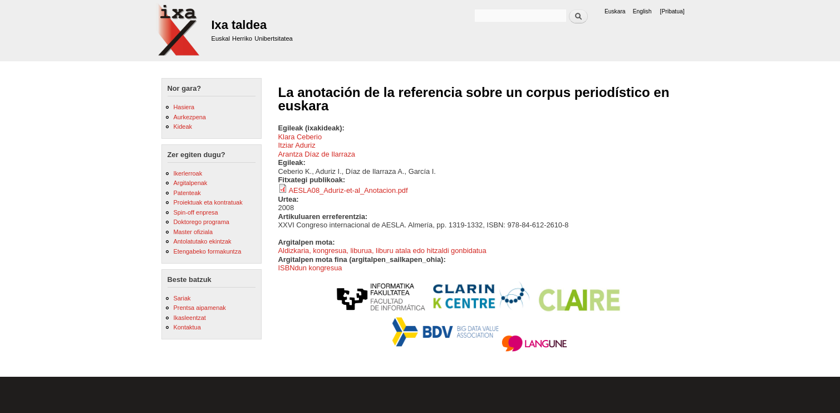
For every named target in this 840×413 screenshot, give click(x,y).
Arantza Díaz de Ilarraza (317, 154)
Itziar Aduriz (297, 145)
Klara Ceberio (300, 137)
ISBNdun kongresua (310, 268)
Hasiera (183, 107)
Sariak (181, 298)
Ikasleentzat (189, 317)
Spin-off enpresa (195, 212)
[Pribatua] (672, 11)
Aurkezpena (189, 117)
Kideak (182, 126)
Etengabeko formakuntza (207, 251)
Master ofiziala (193, 232)
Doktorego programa (201, 221)
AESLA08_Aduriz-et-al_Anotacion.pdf (347, 190)
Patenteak (186, 193)
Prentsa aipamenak (199, 307)
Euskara (615, 11)
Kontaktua (186, 327)
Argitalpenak (190, 182)
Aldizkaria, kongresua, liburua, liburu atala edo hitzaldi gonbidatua (382, 250)
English (642, 11)
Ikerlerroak (187, 173)
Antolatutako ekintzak (202, 241)
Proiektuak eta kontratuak (207, 202)
